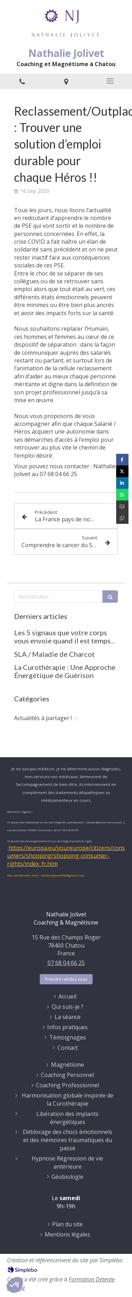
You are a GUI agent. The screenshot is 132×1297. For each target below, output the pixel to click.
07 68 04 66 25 (66, 963)
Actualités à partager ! (43, 718)
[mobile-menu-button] (110, 81)
